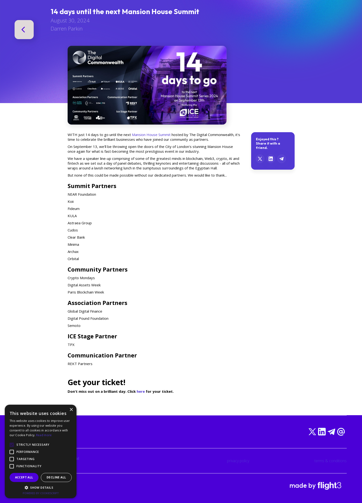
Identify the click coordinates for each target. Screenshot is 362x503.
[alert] (40, 451)
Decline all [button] (56, 477)
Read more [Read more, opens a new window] (44, 435)
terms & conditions (330, 460)
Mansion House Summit (151, 134)
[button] (41, 487)
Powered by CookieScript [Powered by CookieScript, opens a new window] (41, 493)
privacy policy (238, 460)
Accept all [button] (24, 477)
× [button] (71, 410)
